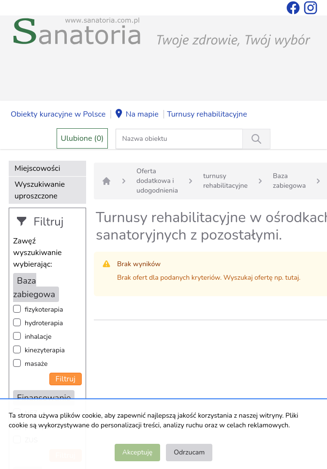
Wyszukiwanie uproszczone (40, 190)
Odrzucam (189, 452)
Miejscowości (37, 168)
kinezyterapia (45, 350)
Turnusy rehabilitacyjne (207, 114)
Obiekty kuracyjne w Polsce (58, 114)
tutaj (292, 277)
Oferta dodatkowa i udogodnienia (157, 180)
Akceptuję (137, 452)
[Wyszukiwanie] (256, 139)
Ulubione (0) (82, 138)
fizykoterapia (44, 309)
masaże (36, 363)
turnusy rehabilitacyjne (225, 180)
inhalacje (38, 336)
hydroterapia (44, 323)
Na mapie (136, 115)
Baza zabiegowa (289, 180)
